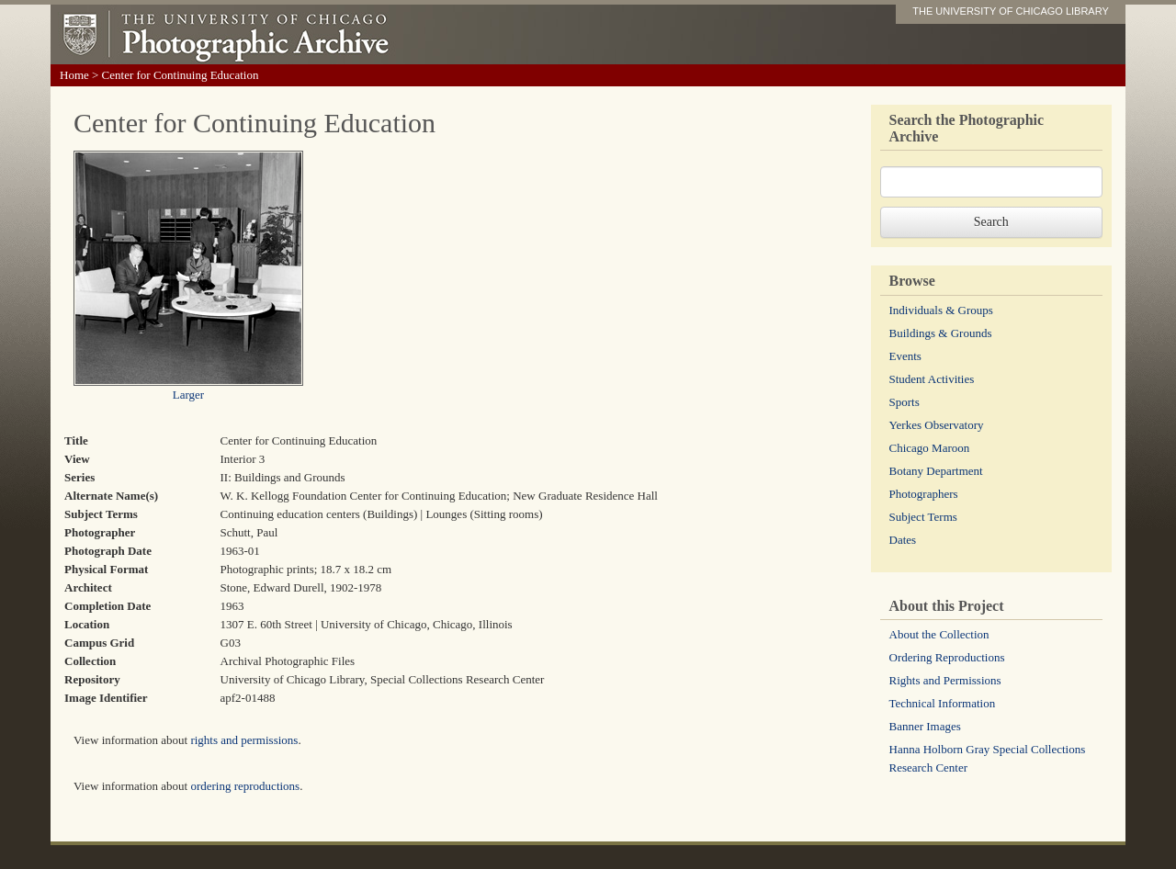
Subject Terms (923, 517)
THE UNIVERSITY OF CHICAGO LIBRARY (1010, 11)
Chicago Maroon (929, 448)
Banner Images (925, 726)
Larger (188, 394)
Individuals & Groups (941, 310)
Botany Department (936, 471)
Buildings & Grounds (940, 333)
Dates (903, 540)
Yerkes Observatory (936, 425)
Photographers (923, 494)
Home (74, 75)
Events (905, 356)
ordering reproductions (245, 786)
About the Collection (939, 634)
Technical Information (942, 703)
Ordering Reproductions (947, 657)
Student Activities (932, 379)
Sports (904, 402)
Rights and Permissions (945, 680)
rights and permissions (244, 740)
